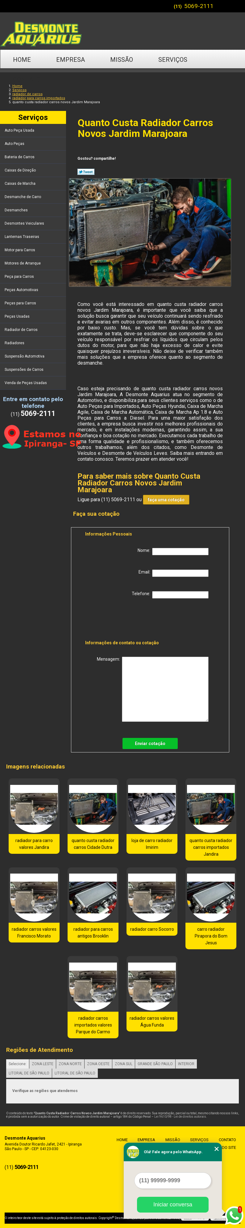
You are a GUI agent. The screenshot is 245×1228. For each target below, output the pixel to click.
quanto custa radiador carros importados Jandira (210, 847)
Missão (121, 59)
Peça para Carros (20, 276)
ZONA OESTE (98, 1064)
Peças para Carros (21, 303)
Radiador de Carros (22, 330)
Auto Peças (15, 144)
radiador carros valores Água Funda (152, 1021)
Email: (174, 573)
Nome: (173, 551)
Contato (26, 79)
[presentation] (124, 620)
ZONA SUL (123, 1064)
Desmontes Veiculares (25, 223)
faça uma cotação (166, 499)
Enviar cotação (150, 743)
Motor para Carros (20, 250)
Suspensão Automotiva (25, 356)
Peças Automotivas (22, 290)
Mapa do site (222, 1147)
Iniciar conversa (172, 1204)
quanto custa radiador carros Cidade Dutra (93, 844)
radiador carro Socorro (152, 929)
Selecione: (18, 1064)
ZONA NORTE (70, 1064)
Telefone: (170, 595)
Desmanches (17, 210)
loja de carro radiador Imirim (151, 844)
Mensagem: (153, 689)
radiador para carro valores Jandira (34, 844)
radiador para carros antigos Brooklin (93, 932)
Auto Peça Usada (20, 130)
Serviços (172, 59)
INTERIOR (186, 1064)
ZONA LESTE (42, 1064)
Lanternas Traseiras (22, 237)
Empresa (70, 59)
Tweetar (85, 172)
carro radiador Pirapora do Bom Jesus (211, 936)
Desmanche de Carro (23, 197)
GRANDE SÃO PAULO (155, 1064)
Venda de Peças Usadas (26, 383)
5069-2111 (199, 6)
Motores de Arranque (23, 263)
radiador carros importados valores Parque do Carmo (93, 1025)
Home (22, 59)
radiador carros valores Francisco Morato (34, 932)
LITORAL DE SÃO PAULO (29, 1073)
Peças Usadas (18, 316)
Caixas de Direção (21, 170)
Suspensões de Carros (24, 369)
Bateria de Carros (20, 157)
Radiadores (15, 343)
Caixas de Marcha (20, 183)
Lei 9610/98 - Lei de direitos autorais (180, 1116)
